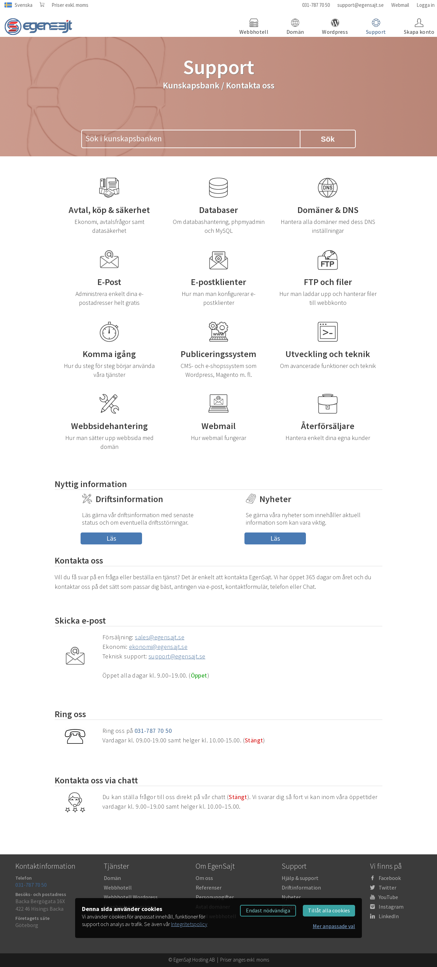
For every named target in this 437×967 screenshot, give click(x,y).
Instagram (391, 906)
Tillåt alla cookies (329, 910)
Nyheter (291, 897)
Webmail (400, 5)
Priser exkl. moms (70, 5)
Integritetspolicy (189, 924)
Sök (328, 139)
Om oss (204, 877)
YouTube (388, 897)
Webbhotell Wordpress (131, 897)
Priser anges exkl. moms (244, 959)
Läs (111, 538)
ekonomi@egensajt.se (158, 647)
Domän (112, 877)
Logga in (426, 5)
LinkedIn (389, 916)
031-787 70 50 (316, 5)
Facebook (390, 877)
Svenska (23, 5)
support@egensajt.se (360, 5)
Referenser (209, 887)
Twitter (387, 887)
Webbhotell (118, 887)
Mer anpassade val (334, 926)
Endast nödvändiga (268, 910)
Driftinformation (301, 887)
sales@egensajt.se (159, 637)
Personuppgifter (215, 897)
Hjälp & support (300, 877)
